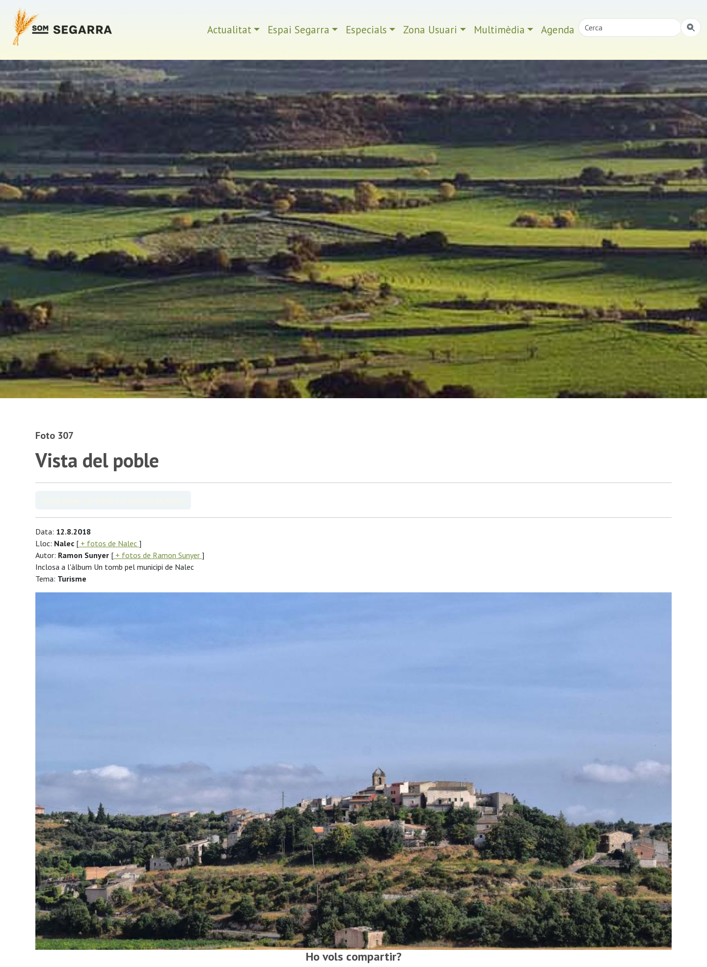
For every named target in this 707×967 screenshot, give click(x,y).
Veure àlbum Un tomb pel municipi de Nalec (113, 500)
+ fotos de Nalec (109, 543)
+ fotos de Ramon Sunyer (157, 555)
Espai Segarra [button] (298, 29)
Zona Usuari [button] (430, 29)
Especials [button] (366, 29)
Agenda (557, 29)
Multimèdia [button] (499, 29)
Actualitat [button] (229, 29)
